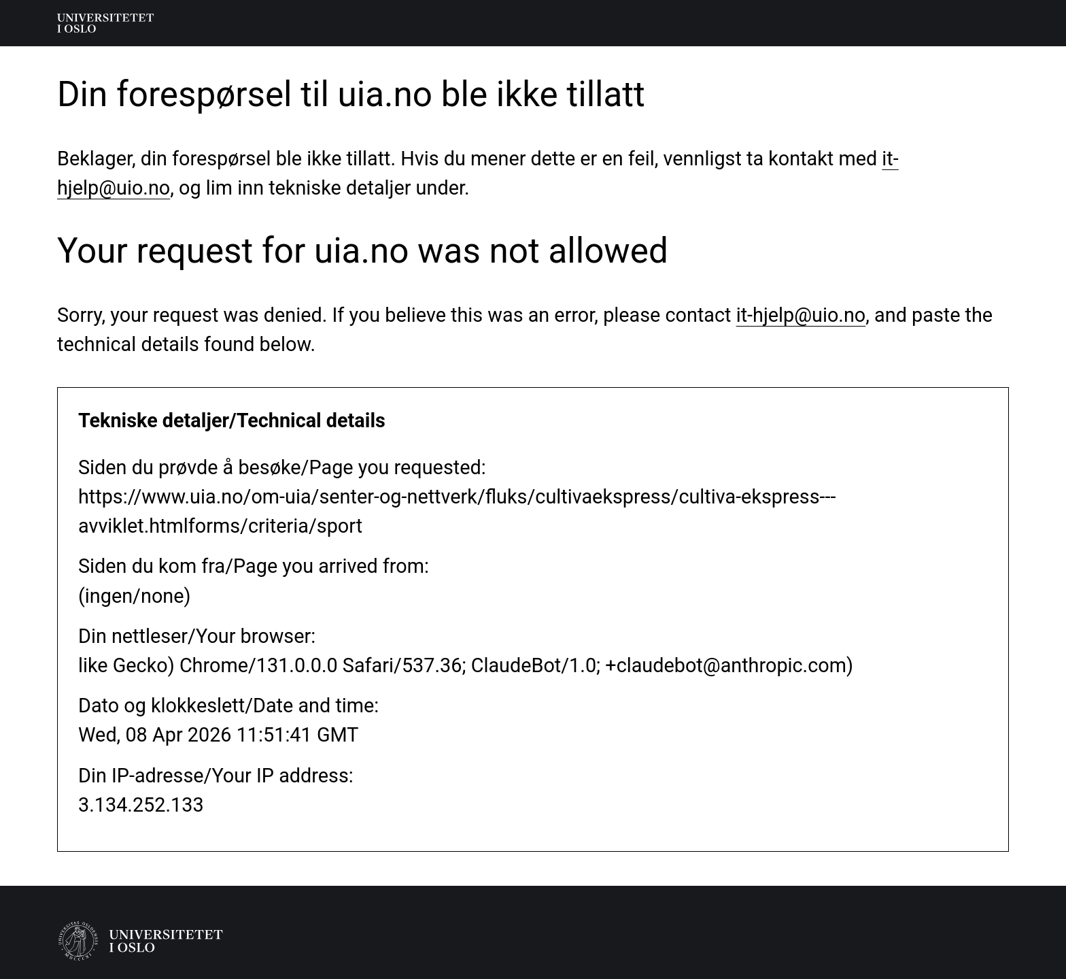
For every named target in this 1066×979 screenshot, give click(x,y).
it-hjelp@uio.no (801, 315)
